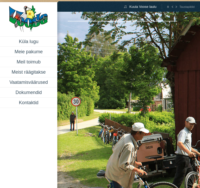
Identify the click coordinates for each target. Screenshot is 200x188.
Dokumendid (28, 92)
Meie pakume (29, 51)
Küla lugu (28, 41)
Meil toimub (29, 61)
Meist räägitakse (28, 72)
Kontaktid (28, 102)
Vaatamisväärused (28, 82)
